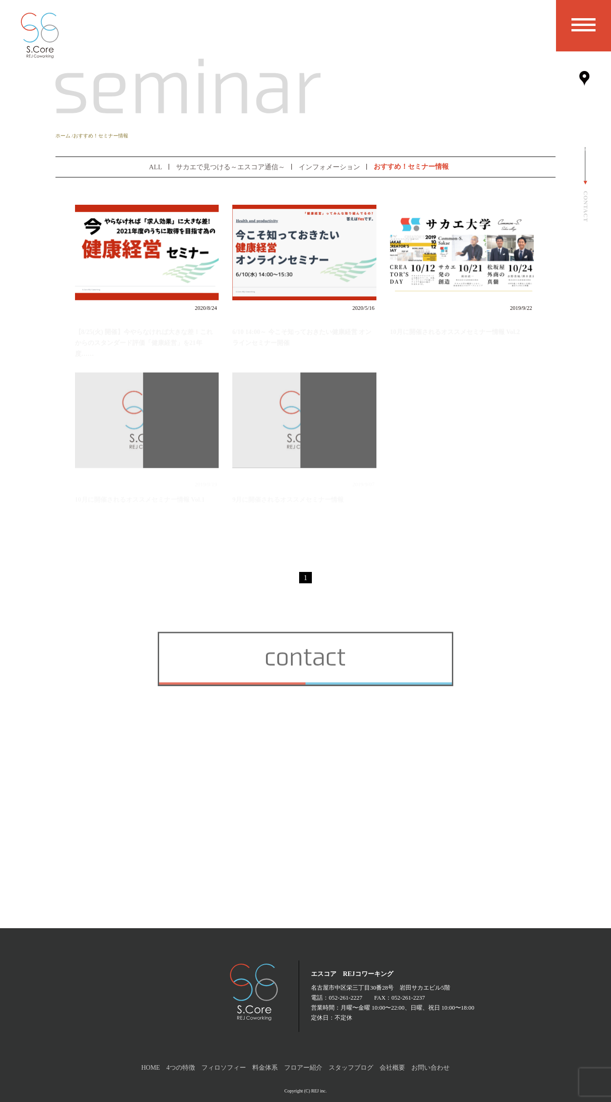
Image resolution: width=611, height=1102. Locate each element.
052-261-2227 (345, 997)
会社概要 (392, 1067)
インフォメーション (329, 167)
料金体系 (265, 1067)
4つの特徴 (180, 1067)
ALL (155, 167)
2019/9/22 (521, 308)
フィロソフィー (223, 1067)
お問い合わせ (430, 1067)
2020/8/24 (206, 308)
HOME (150, 1067)
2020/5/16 (363, 308)
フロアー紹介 (303, 1067)
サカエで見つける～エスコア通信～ (230, 167)
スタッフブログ (351, 1067)
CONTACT (585, 206)
